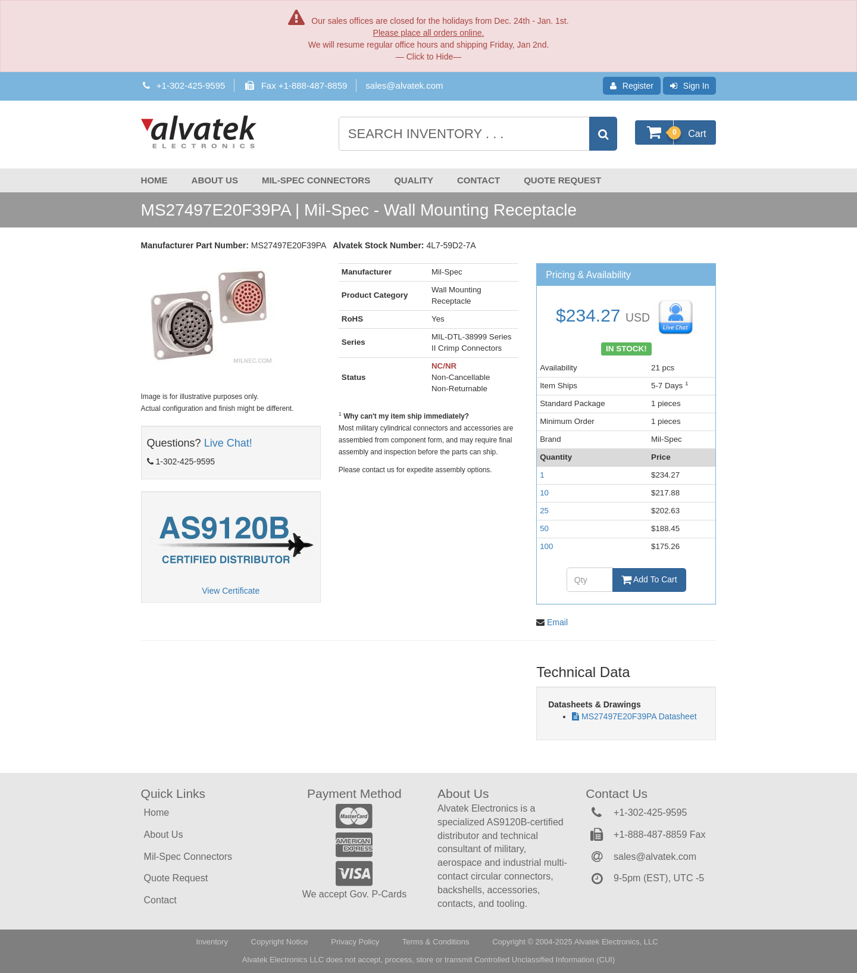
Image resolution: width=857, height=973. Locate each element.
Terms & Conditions (436, 941)
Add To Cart (649, 579)
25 (544, 510)
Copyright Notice (279, 941)
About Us (215, 180)
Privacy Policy (355, 941)
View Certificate (230, 590)
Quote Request (562, 180)
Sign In (689, 86)
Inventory (211, 941)
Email (557, 622)
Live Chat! (228, 443)
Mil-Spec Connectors (316, 180)
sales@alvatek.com (404, 85)
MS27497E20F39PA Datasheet (639, 716)
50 (544, 528)
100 (546, 546)
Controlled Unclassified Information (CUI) (544, 959)
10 (544, 492)
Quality (413, 180)
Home (154, 180)
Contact (478, 180)
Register (631, 86)
